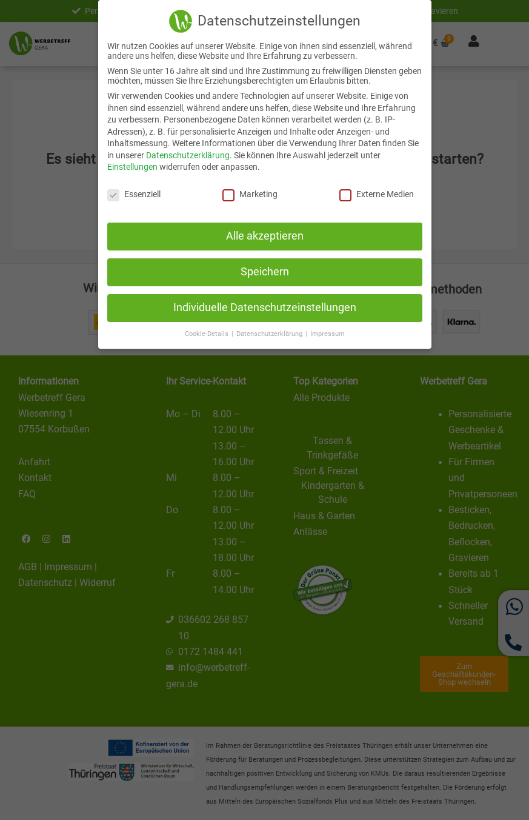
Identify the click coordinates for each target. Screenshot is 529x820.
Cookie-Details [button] (207, 334)
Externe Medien (376, 194)
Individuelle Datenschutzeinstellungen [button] (264, 307)
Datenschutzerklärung (188, 155)
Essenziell (134, 194)
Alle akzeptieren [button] (265, 236)
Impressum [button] (327, 334)
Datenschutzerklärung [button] (270, 334)
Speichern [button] (265, 272)
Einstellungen (132, 167)
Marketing (250, 194)
